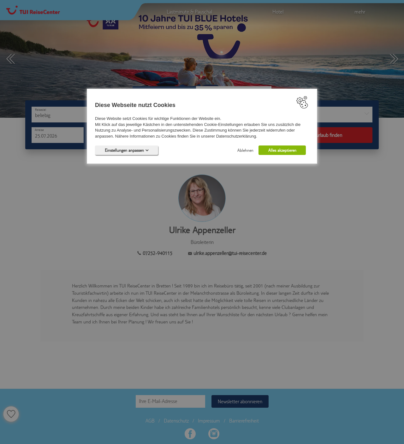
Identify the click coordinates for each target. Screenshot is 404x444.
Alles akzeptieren (282, 150)
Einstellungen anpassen (127, 150)
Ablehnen (245, 150)
